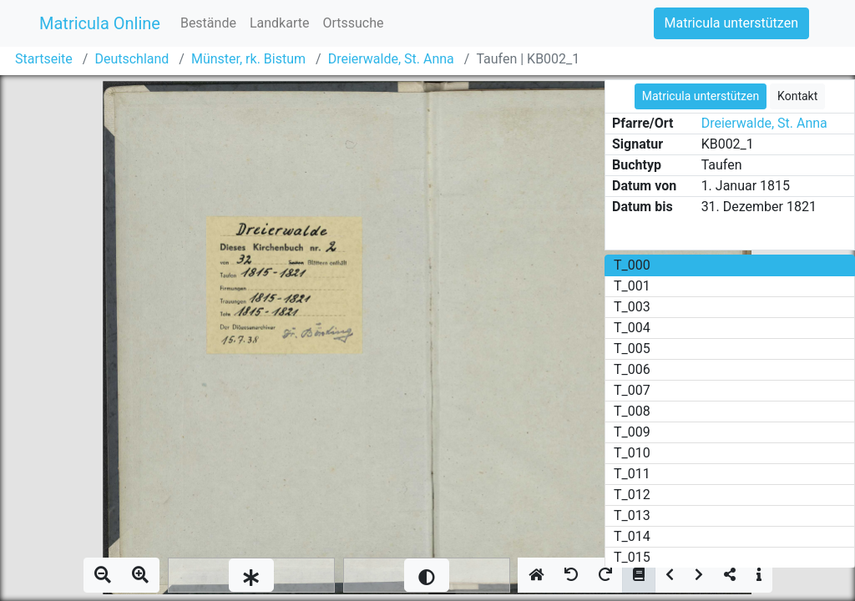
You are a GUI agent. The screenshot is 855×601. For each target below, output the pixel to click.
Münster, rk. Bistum (248, 59)
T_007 (632, 390)
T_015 (632, 557)
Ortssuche (352, 23)
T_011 (632, 474)
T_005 (632, 348)
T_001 (632, 286)
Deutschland (131, 59)
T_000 (632, 265)
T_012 (632, 495)
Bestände (208, 23)
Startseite (44, 59)
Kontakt (797, 96)
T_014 (632, 536)
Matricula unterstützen (731, 23)
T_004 (632, 328)
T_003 (632, 307)
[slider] (251, 575)
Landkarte (280, 23)
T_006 (632, 369)
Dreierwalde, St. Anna (391, 59)
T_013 (632, 515)
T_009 (632, 432)
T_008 (632, 411)
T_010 (632, 453)
